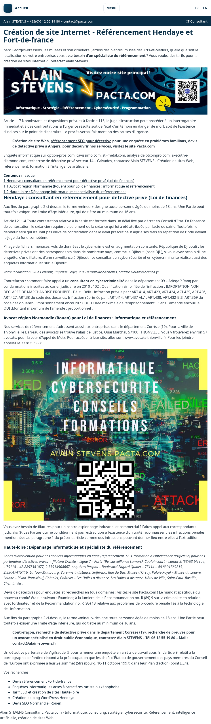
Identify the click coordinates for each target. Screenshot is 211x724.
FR (196, 8)
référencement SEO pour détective (81, 140)
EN (205, 8)
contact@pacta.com (78, 21)
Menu (111, 8)
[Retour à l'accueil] (16, 8)
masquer (28, 175)
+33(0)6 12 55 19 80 (45, 21)
